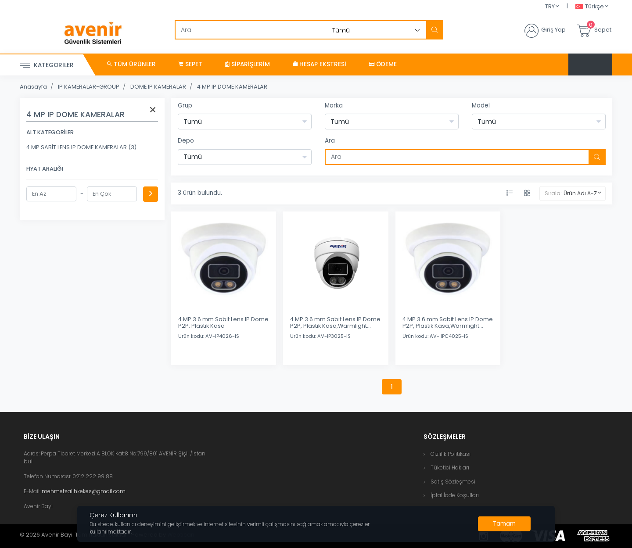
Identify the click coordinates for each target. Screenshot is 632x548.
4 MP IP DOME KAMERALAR (232, 86)
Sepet (190, 64)
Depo (186, 140)
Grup (185, 105)
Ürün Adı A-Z (580, 193)
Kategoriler (47, 65)
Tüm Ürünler (131, 64)
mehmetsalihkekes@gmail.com (84, 491)
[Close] (504, 523)
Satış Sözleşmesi (453, 481)
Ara (330, 140)
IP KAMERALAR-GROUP (88, 86)
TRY (550, 6)
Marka (334, 105)
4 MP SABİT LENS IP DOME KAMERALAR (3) (81, 147)
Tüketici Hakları (450, 467)
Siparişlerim (247, 64)
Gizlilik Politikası (450, 454)
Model (481, 105)
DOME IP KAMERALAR (158, 86)
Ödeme (383, 64)
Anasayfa (33, 86)
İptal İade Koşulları (455, 495)
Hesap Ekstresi (319, 64)
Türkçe (589, 7)
